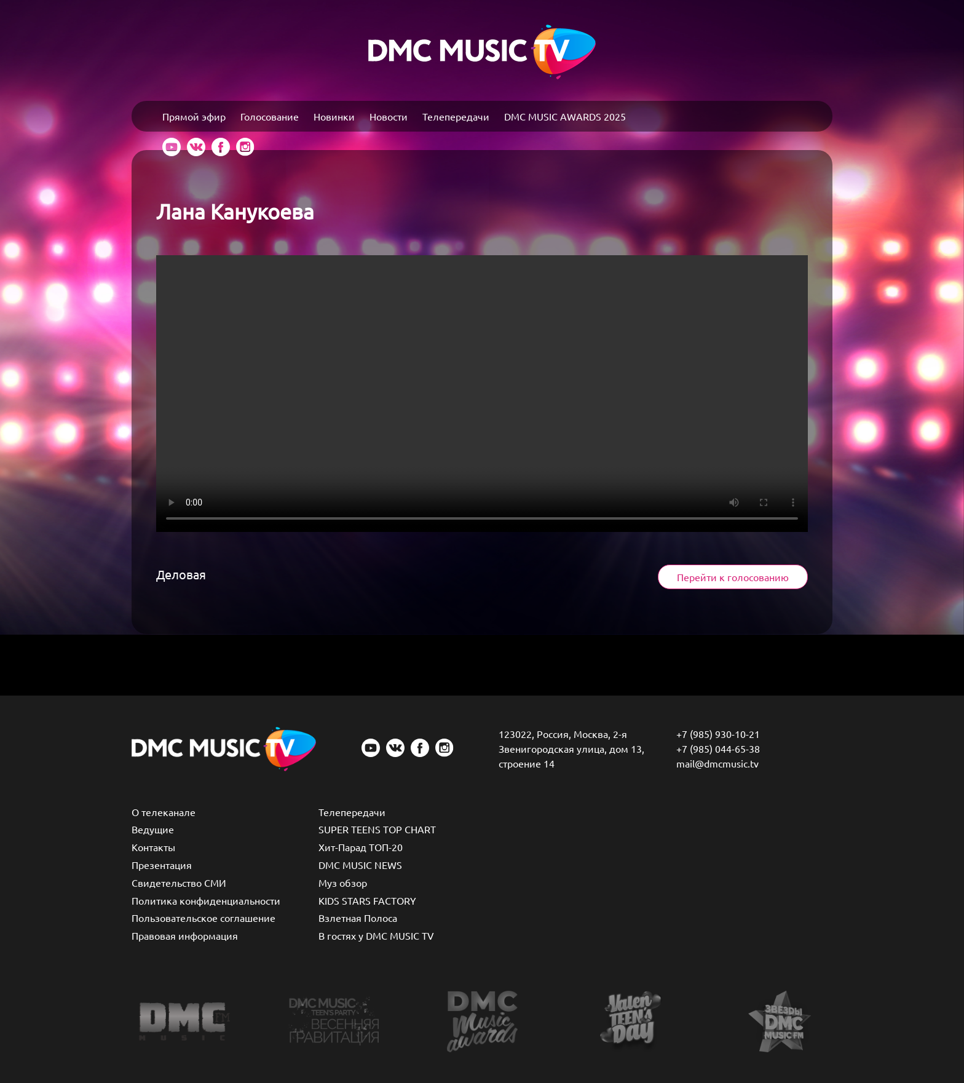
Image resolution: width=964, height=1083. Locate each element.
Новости (388, 116)
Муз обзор (342, 882)
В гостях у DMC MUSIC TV (376, 935)
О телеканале (164, 812)
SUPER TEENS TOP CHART (377, 829)
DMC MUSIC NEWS (360, 865)
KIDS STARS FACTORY (367, 900)
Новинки (334, 116)
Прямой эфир (194, 116)
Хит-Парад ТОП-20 (360, 847)
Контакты (153, 847)
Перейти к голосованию (733, 577)
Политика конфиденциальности (206, 900)
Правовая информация (185, 935)
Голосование (269, 116)
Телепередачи (455, 116)
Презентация (162, 865)
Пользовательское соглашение (203, 917)
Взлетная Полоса (357, 917)
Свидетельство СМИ (179, 882)
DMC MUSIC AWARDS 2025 (565, 116)
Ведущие (153, 829)
